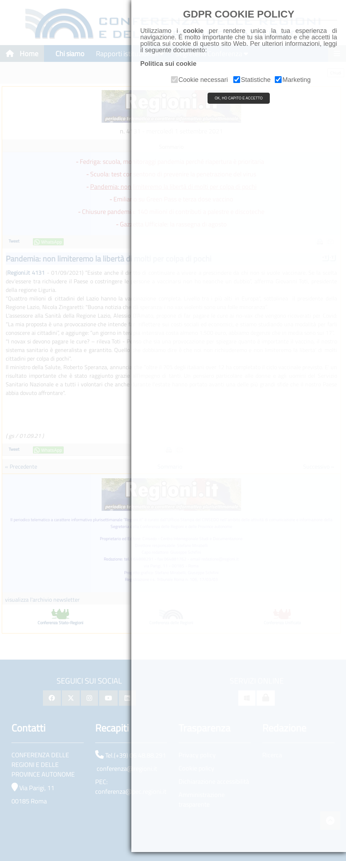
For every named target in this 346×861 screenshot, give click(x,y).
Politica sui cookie (168, 63)
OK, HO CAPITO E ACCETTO (239, 98)
